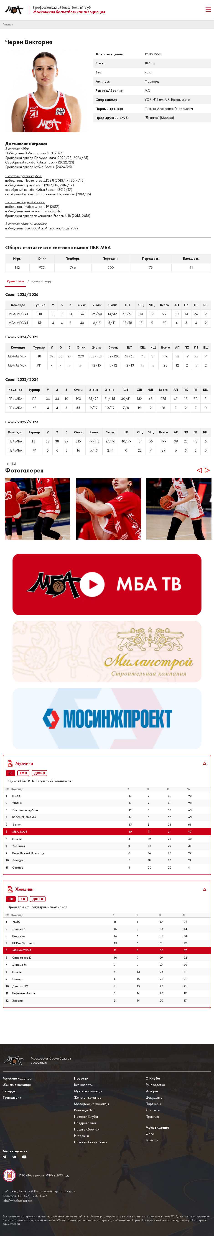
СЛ (22, 918)
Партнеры (153, 1103)
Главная (8, 24)
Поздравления (85, 1122)
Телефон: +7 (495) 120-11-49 (25, 1196)
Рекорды (9, 1091)
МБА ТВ (151, 1140)
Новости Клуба (86, 1116)
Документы (154, 1097)
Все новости (83, 1084)
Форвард (152, 81)
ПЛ (10, 918)
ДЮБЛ (39, 792)
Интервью (81, 1135)
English (12, 464)
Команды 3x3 (84, 1110)
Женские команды (17, 1084)
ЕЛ (10, 792)
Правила (152, 1116)
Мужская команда (88, 1091)
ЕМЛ (23, 792)
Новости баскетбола (90, 1142)
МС (147, 90)
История (151, 1091)
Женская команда (88, 1097)
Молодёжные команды (91, 1103)
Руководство (155, 1084)
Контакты (152, 1110)
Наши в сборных (86, 1129)
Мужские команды (17, 1078)
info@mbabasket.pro (17, 1200)
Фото (149, 1133)
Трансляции (12, 1097)
